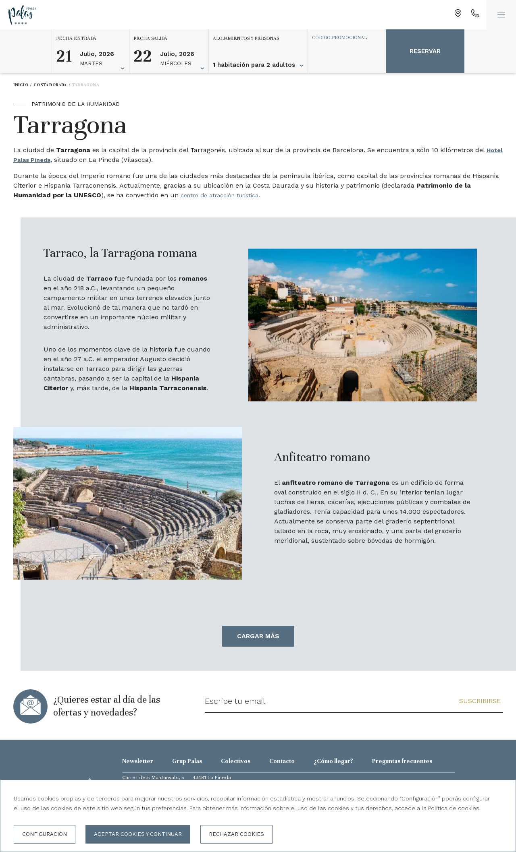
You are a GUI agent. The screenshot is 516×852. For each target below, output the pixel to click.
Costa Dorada (50, 84)
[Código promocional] (343, 37)
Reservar (425, 51)
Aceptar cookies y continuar (138, 834)
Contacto (282, 761)
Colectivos (235, 761)
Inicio (20, 84)
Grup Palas (187, 761)
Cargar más (258, 636)
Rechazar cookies (236, 834)
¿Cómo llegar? (333, 761)
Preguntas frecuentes (402, 761)
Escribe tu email (235, 701)
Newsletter (137, 761)
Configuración (44, 834)
